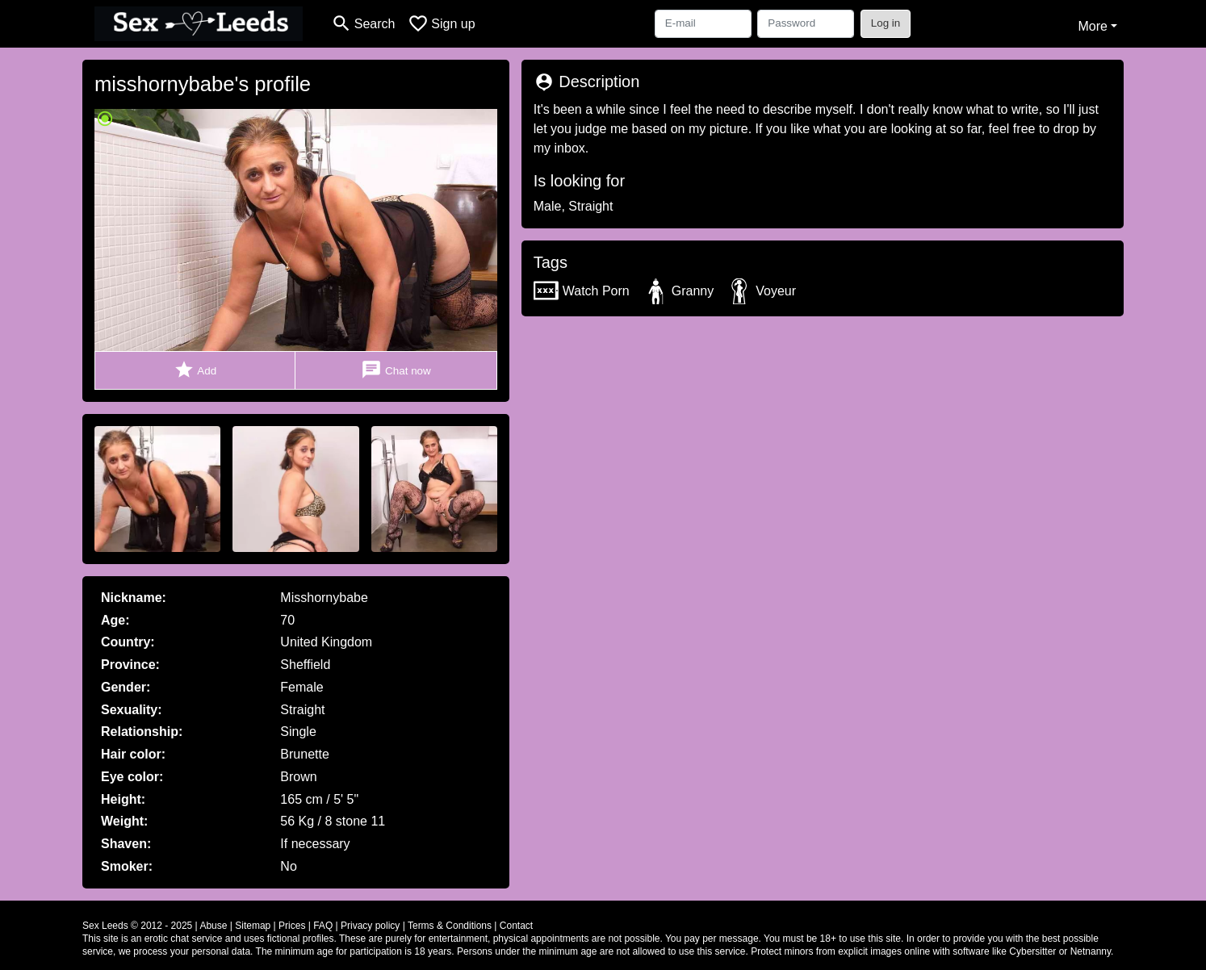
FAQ (323, 925)
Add (195, 370)
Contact (516, 925)
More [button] (1092, 26)
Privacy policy (370, 925)
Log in (886, 23)
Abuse (213, 925)
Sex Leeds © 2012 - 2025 (137, 925)
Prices (291, 925)
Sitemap (252, 925)
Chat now (395, 370)
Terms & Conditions (450, 925)
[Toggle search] (363, 24)
